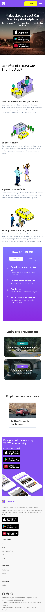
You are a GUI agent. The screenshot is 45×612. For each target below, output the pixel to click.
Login (31, 4)
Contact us (5, 570)
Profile (4, 585)
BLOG (3, 559)
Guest (4, 544)
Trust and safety (7, 551)
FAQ (3, 555)
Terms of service (7, 607)
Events (4, 574)
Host (30, 258)
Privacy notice (20, 607)
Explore (16, 258)
